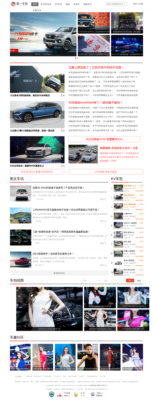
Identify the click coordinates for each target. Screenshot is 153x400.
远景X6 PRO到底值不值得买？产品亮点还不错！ (58, 187)
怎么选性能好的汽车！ (103, 90)
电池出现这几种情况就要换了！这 (84, 81)
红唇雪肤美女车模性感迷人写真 (100, 329)
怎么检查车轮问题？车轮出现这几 (119, 121)
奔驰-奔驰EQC (129, 195)
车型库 (76, 4)
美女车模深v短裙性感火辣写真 (133, 306)
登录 (135, 4)
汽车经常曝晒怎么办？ (103, 95)
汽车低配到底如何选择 (127, 95)
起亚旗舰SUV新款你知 (79, 108)
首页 (35, 4)
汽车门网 (102, 376)
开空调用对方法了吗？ (103, 117)
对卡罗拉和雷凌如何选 (79, 112)
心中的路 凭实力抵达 (106, 171)
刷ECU (81, 376)
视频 (67, 4)
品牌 (84, 281)
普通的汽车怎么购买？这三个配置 (84, 86)
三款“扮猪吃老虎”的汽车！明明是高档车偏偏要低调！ (61, 231)
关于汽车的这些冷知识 (103, 126)
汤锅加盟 (29, 376)
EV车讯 (58, 4)
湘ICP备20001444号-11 (98, 385)
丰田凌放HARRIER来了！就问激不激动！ (96, 102)
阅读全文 (103, 199)
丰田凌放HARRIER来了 (80, 72)
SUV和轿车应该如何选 (127, 90)
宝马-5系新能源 (130, 204)
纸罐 (64, 376)
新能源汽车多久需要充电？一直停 (84, 121)
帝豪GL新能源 (129, 251)
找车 (130, 280)
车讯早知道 (46, 4)
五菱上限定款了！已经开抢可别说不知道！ (96, 67)
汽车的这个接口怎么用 (79, 90)
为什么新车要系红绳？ (127, 130)
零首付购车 (48, 376)
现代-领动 (127, 242)
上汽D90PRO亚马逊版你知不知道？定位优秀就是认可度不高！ (66, 209)
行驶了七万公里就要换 (103, 108)
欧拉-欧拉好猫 (129, 270)
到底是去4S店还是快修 (127, 108)
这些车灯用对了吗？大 (127, 77)
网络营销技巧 (73, 376)
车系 (105, 281)
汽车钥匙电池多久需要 (79, 117)
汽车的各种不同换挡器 (79, 126)
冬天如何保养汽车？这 (103, 130)
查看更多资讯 (59, 273)
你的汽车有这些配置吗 (127, 126)
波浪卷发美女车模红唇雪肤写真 (49, 329)
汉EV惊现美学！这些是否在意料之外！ (53, 253)
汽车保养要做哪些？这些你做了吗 (119, 81)
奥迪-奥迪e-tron (130, 186)
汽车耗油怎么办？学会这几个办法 (119, 86)
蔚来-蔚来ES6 (129, 232)
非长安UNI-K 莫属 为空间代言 (37, 171)
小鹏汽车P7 (128, 214)
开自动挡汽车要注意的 (127, 117)
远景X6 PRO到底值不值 (105, 72)
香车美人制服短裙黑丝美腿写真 (100, 306)
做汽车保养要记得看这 (103, 112)
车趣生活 (37, 10)
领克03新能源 (129, 260)
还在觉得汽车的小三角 (79, 130)
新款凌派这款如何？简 (79, 77)
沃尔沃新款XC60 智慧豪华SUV (104, 139)
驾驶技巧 (87, 4)
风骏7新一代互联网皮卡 (43, 54)
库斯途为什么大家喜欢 (103, 77)
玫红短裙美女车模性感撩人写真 (133, 329)
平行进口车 (57, 376)
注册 (141, 4)
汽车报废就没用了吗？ (79, 95)
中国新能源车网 (91, 376)
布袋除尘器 (38, 376)
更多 (139, 281)
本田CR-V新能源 (130, 223)
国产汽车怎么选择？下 (127, 112)
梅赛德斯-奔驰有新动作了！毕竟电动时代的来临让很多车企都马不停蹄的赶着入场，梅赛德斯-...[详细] (120, 157)
